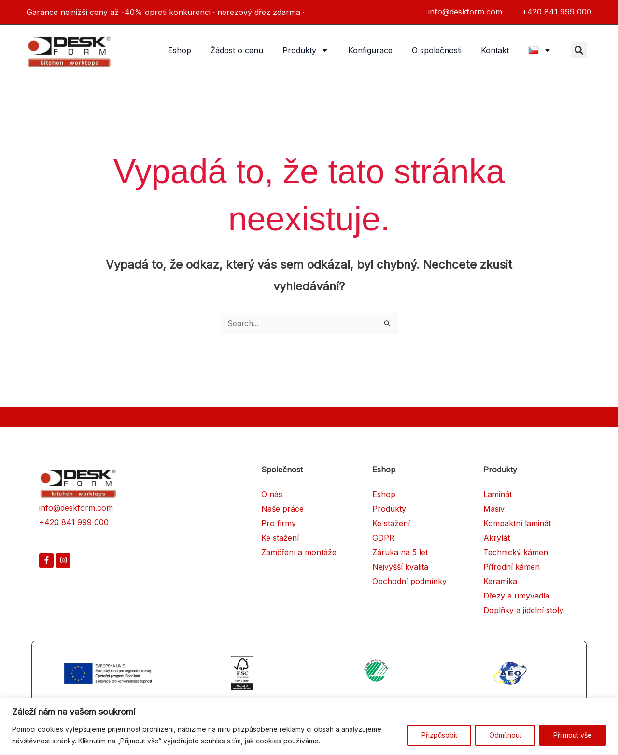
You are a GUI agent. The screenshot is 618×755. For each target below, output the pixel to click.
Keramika (500, 581)
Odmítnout (505, 735)
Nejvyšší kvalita (400, 567)
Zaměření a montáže (299, 552)
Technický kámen (515, 552)
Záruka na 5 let (400, 552)
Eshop (179, 50)
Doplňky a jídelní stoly (523, 610)
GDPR (383, 538)
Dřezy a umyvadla (516, 596)
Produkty (305, 50)
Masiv (494, 509)
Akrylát (496, 538)
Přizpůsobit (439, 735)
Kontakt (495, 50)
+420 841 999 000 (74, 522)
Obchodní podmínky (409, 581)
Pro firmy (278, 523)
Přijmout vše (572, 735)
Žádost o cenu (237, 50)
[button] (579, 50)
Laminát (497, 494)
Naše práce (282, 509)
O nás (271, 494)
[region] (309, 726)
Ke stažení (280, 538)
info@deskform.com (76, 508)
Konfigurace (370, 50)
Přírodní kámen (511, 567)
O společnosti (437, 50)
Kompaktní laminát (517, 523)
